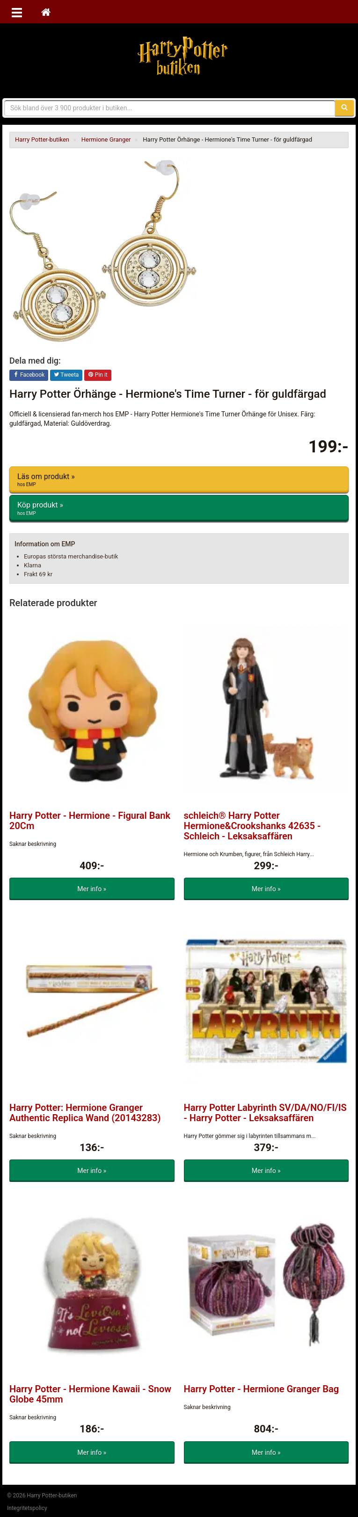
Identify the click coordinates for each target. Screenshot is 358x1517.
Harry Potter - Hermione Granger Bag (261, 1389)
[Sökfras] (170, 108)
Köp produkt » (179, 508)
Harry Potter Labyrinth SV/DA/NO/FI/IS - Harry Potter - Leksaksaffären (265, 1112)
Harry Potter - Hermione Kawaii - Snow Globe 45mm (90, 1394)
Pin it (98, 375)
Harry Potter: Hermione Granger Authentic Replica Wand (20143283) (85, 1112)
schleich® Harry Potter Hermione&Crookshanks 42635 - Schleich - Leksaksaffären (252, 826)
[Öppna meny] (17, 11)
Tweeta (66, 375)
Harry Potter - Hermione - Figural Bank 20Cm (89, 820)
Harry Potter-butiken (179, 56)
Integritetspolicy (27, 1508)
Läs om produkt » (179, 480)
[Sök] (344, 108)
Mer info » (91, 889)
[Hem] (46, 11)
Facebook (28, 375)
